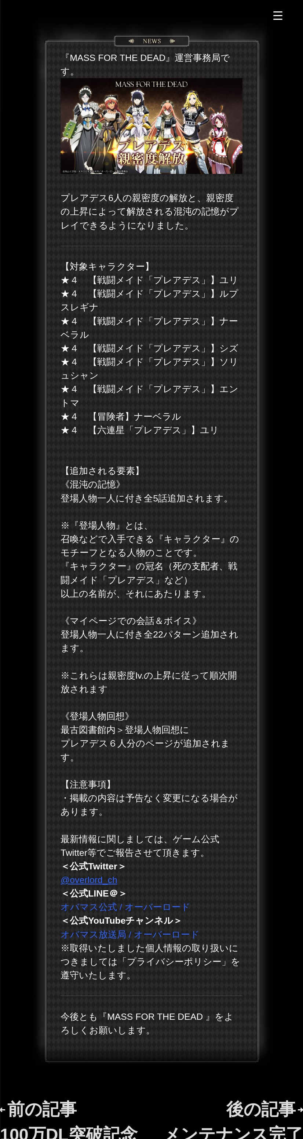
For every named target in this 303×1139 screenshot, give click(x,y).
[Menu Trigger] (278, 16)
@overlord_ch (89, 880)
